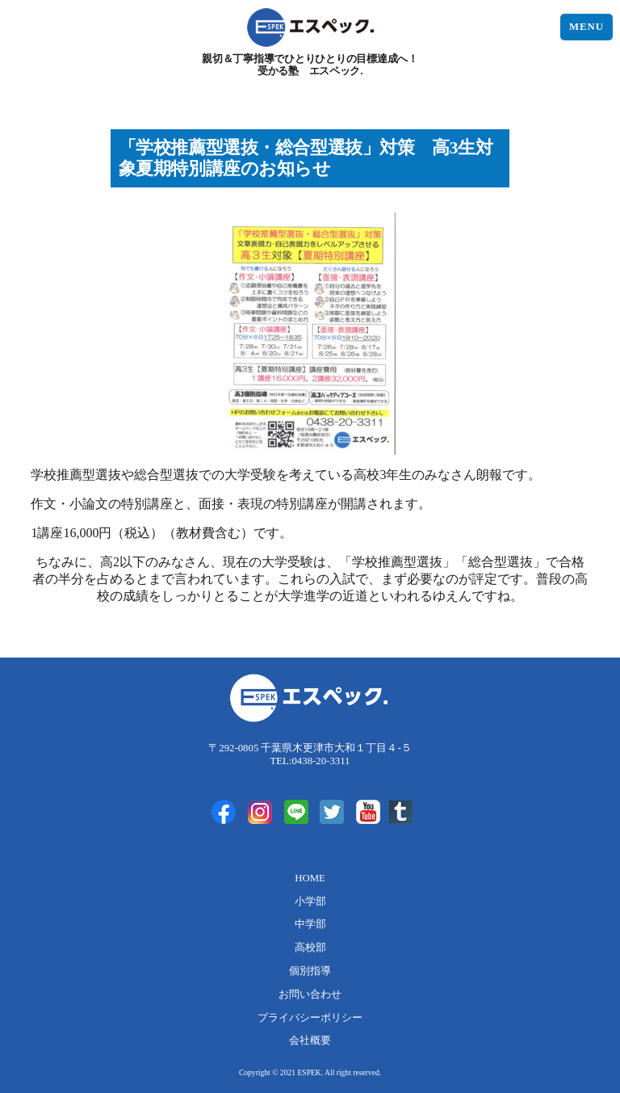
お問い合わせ (310, 994)
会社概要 (310, 1040)
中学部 (310, 924)
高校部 (310, 947)
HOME (310, 878)
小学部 (310, 901)
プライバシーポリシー (310, 1018)
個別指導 (310, 971)
